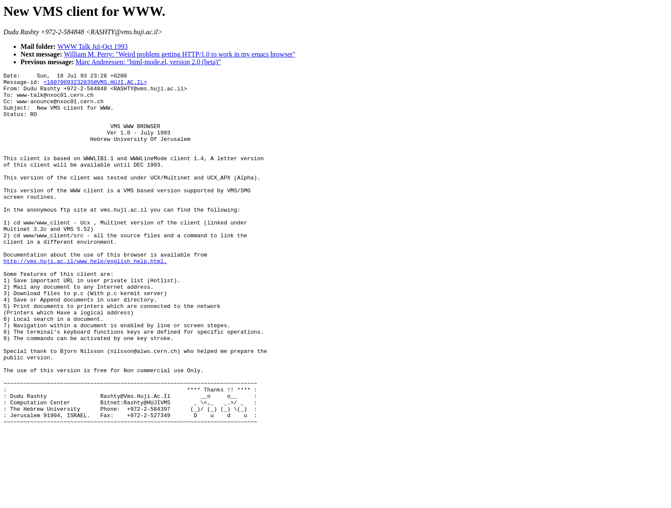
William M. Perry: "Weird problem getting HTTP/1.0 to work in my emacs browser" (179, 54)
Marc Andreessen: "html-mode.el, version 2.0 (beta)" (148, 62)
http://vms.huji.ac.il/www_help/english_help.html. (85, 298)
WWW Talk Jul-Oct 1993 (92, 46)
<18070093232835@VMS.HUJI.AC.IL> (95, 84)
